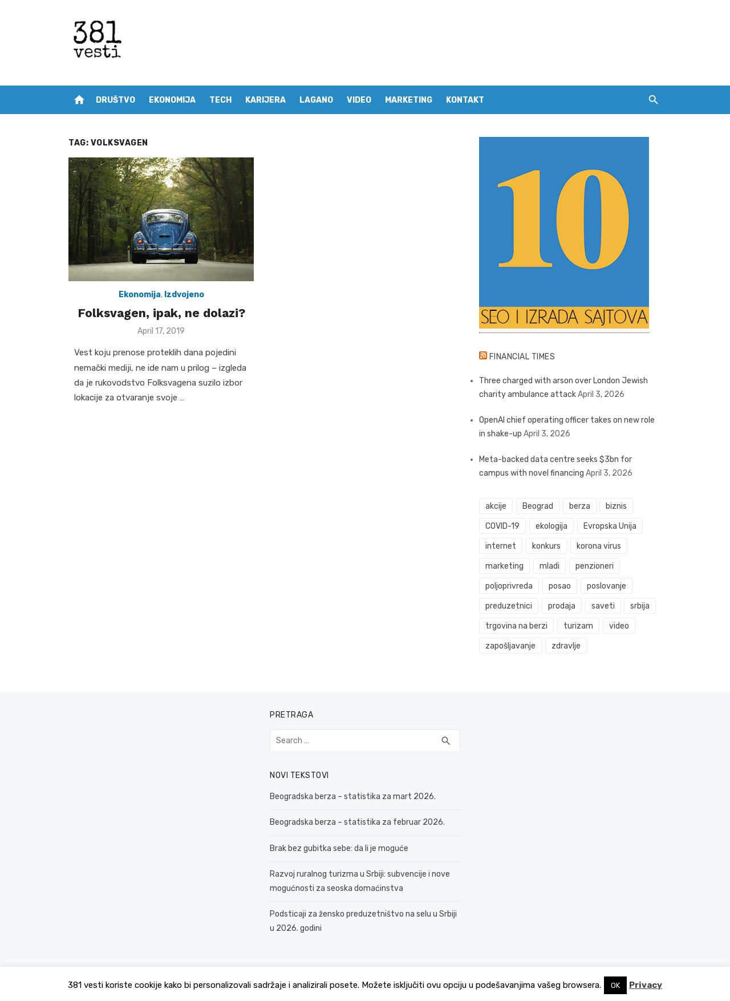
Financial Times (522, 357)
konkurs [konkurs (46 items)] (546, 546)
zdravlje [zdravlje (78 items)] (566, 646)
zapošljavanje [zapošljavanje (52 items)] (510, 646)
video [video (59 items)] (619, 626)
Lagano (316, 100)
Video (359, 100)
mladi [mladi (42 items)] (549, 566)
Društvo (115, 100)
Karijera (265, 100)
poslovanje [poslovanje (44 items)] (606, 586)
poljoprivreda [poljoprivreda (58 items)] (509, 586)
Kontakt (465, 100)
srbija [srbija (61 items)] (640, 606)
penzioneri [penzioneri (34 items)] (594, 566)
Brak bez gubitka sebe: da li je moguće (339, 848)
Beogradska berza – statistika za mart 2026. (353, 796)
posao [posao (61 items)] (560, 586)
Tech (220, 100)
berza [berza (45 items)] (579, 506)
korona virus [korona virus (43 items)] (599, 546)
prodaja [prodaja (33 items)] (561, 606)
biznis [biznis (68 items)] (616, 506)
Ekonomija (172, 100)
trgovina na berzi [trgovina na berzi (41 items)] (516, 626)
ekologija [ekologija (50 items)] (551, 526)
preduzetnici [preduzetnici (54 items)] (508, 606)
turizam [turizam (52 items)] (578, 626)
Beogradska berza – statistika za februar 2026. (357, 822)
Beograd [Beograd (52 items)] (537, 506)
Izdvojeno (184, 294)
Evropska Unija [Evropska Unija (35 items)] (609, 526)
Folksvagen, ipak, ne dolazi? (161, 313)
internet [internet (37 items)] (500, 546)
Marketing (408, 100)
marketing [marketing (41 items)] (504, 566)
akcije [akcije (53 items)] (495, 506)
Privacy (645, 985)
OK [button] (615, 985)
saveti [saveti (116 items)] (603, 606)
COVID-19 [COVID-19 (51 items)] (502, 526)
